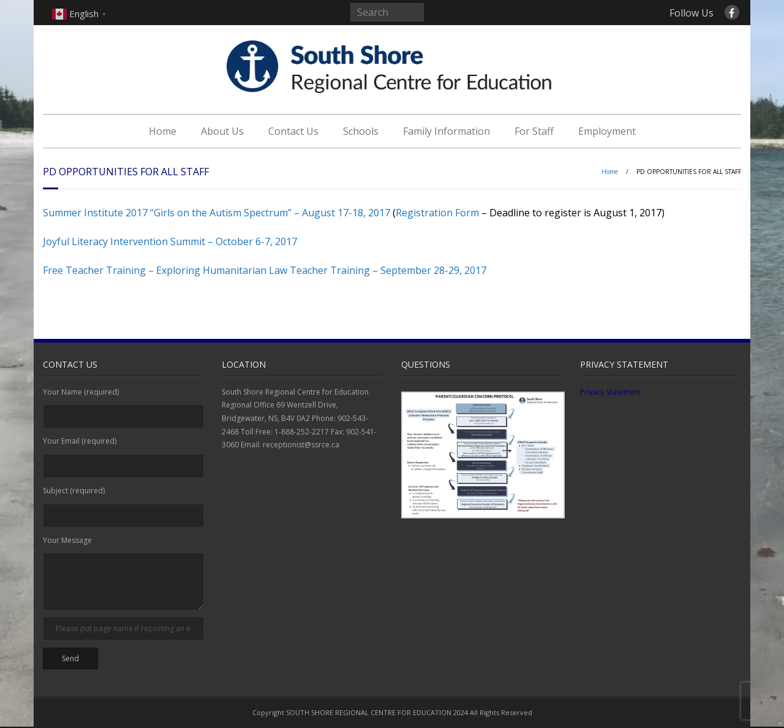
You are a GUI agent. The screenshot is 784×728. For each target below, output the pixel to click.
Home (162, 131)
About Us (222, 131)
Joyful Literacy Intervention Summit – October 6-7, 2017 (170, 241)
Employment (607, 131)
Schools (361, 131)
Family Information (446, 131)
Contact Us (293, 131)
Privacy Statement (610, 392)
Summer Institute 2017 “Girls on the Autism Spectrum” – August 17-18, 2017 (216, 212)
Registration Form (437, 212)
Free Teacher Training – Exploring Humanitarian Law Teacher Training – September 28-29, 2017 (264, 270)
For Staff (534, 131)
